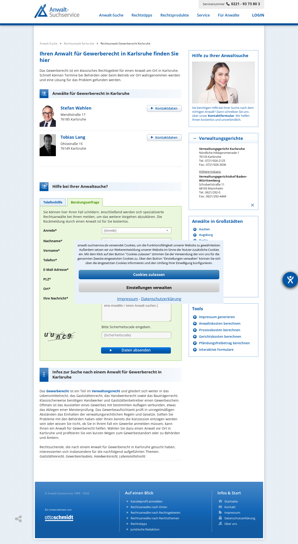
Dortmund (206, 280)
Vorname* (51, 250)
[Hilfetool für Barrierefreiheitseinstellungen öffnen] (290, 279)
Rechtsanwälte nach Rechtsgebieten (155, 512)
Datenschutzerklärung (161, 298)
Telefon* (50, 260)
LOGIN (258, 15)
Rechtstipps (142, 15)
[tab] (53, 202)
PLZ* (47, 279)
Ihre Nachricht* (55, 298)
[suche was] (76, 30)
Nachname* (52, 241)
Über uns (230, 524)
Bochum (205, 252)
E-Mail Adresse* (56, 269)
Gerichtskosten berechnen (220, 336)
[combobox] (137, 230)
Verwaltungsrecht (106, 391)
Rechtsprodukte (174, 15)
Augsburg (206, 235)
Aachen (204, 229)
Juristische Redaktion (145, 529)
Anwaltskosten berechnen (219, 323)
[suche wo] (161, 30)
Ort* (47, 288)
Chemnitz (206, 274)
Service (203, 15)
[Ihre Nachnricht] (136, 308)
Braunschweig (209, 263)
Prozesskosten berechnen (219, 330)
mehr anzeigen (209, 291)
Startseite (231, 501)
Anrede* (50, 230)
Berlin (203, 240)
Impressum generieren (217, 317)
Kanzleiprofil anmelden (147, 501)
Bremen (204, 268)
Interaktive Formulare (216, 349)
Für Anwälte (228, 15)
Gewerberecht (57, 391)
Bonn (203, 257)
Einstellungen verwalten (149, 287)
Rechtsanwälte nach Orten (149, 507)
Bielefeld (205, 246)
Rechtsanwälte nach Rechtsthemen (155, 518)
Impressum (127, 298)
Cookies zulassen (149, 274)
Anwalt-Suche (111, 15)
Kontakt (230, 507)
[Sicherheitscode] (136, 335)
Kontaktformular (221, 116)
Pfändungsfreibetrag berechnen (224, 343)
